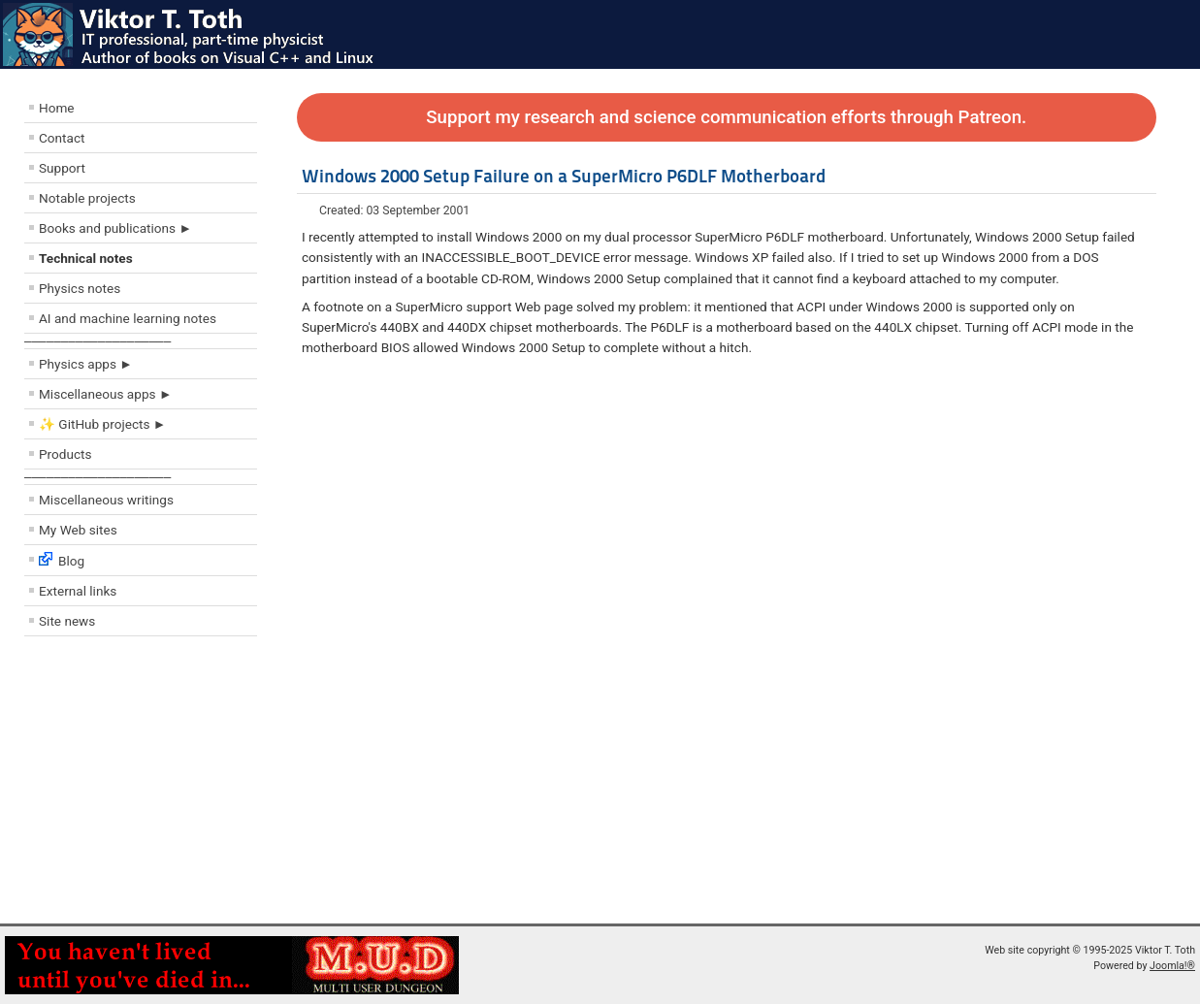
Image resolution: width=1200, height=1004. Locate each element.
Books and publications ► (115, 228)
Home (57, 107)
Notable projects (87, 198)
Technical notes (86, 258)
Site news (67, 621)
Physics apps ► (86, 364)
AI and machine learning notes (127, 318)
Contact (62, 138)
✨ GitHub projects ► (102, 424)
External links (77, 591)
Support (62, 168)
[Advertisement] (140, 785)
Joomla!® (1172, 965)
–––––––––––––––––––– (97, 341)
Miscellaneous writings (106, 499)
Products (65, 454)
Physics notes (79, 288)
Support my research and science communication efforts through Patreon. (726, 117)
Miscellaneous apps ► (105, 394)
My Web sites (78, 529)
